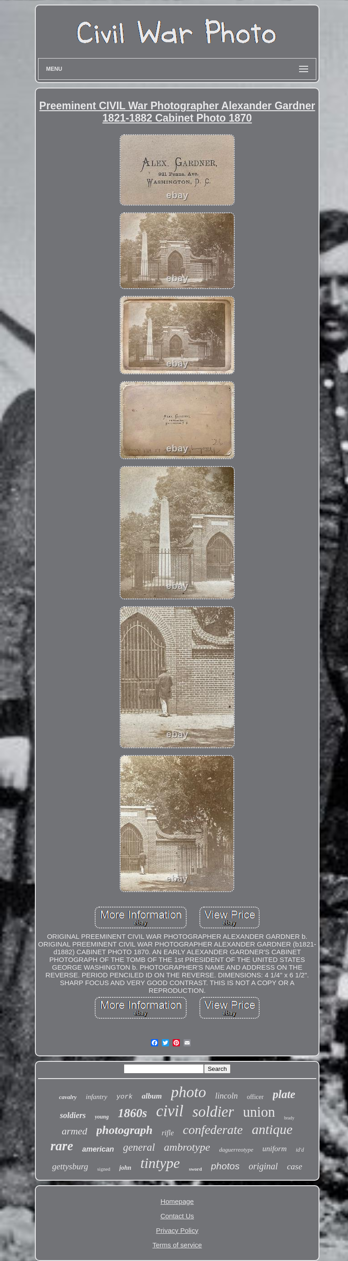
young (102, 1117)
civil (169, 1111)
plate (284, 1094)
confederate (212, 1130)
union (259, 1112)
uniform (274, 1148)
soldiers (73, 1115)
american (98, 1149)
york (124, 1097)
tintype (160, 1163)
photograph (125, 1130)
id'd (300, 1150)
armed (74, 1131)
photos (225, 1166)
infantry (96, 1096)
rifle (168, 1133)
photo (188, 1092)
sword (195, 1169)
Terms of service (177, 1245)
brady (289, 1117)
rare (61, 1145)
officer (255, 1097)
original (263, 1166)
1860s (132, 1113)
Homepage (176, 1201)
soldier (213, 1112)
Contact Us (177, 1216)
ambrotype (187, 1147)
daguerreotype (236, 1149)
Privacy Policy (177, 1230)
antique (272, 1129)
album (152, 1096)
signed (104, 1169)
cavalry (68, 1097)
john (125, 1167)
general (139, 1147)
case (294, 1166)
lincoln (226, 1095)
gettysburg (70, 1166)
